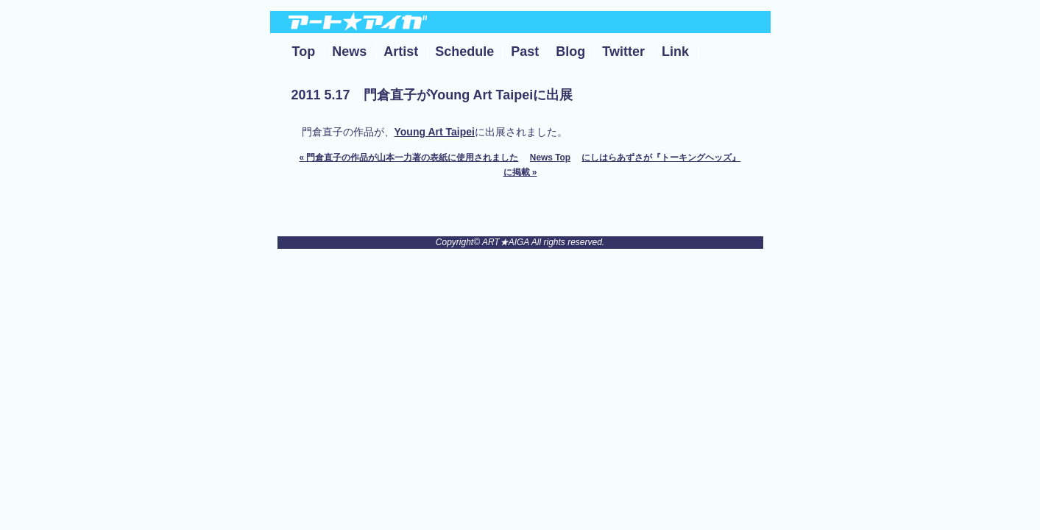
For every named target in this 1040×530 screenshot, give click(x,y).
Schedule (464, 51)
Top (304, 51)
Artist (400, 51)
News (349, 51)
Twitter (623, 51)
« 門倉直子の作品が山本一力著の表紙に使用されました (409, 157)
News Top (550, 157)
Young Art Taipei (435, 132)
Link (675, 51)
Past (525, 51)
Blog (570, 51)
